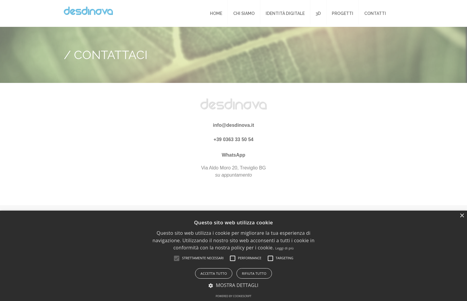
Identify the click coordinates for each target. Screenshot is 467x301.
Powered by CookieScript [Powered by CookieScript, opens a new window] (233, 296)
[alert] (233, 256)
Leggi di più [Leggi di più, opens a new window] (284, 248)
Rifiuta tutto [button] (254, 273)
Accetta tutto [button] (213, 273)
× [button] (462, 216)
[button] (177, 258)
